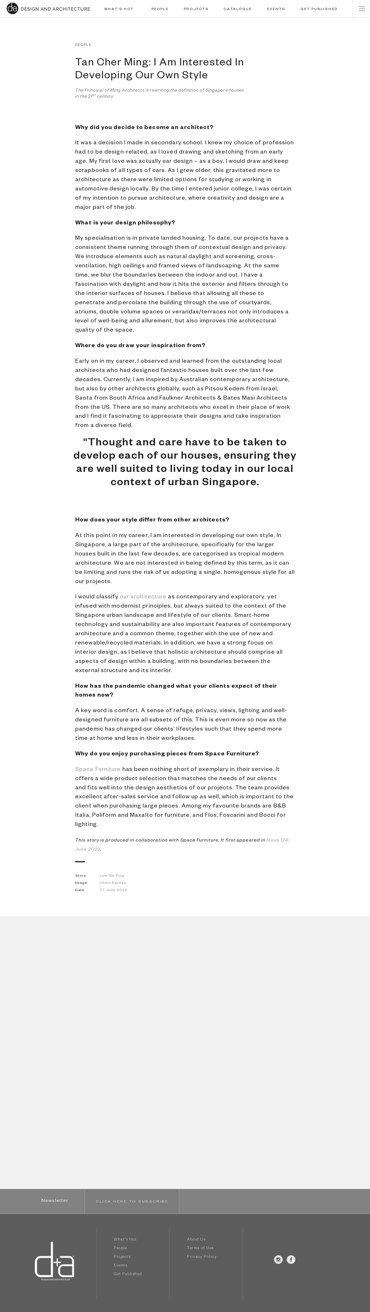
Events (120, 1266)
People (120, 1249)
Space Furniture (98, 770)
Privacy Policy (202, 1257)
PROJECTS (196, 9)
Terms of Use (200, 1249)
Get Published (128, 1275)
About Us (196, 1240)
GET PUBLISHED (319, 9)
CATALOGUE (238, 9)
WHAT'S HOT (119, 9)
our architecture (143, 597)
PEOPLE (160, 9)
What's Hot (125, 1240)
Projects (122, 1257)
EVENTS (276, 9)
